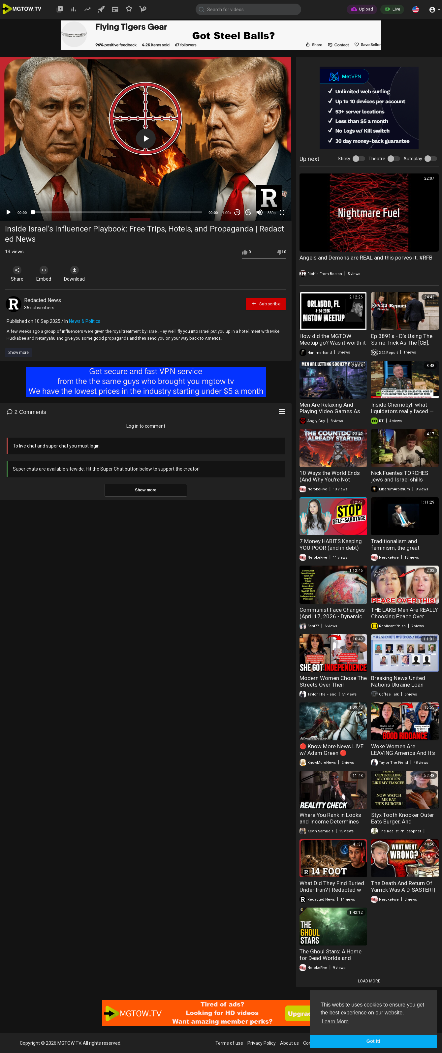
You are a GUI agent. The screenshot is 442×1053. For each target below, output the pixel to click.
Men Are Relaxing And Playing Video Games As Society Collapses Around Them (331, 414)
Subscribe (266, 303)
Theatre (376, 158)
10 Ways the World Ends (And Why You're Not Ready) (330, 479)
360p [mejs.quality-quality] (271, 213)
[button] (415, 9)
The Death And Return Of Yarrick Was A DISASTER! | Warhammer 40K (403, 890)
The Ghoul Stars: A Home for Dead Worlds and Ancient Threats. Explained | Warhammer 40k (332, 961)
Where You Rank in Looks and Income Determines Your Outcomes (330, 821)
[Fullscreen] (282, 212)
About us (289, 1043)
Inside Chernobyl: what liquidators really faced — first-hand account (402, 411)
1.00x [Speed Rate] (226, 213)
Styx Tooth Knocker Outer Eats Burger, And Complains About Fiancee (402, 821)
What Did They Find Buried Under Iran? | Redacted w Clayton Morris (332, 890)
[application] (145, 139)
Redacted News (42, 300)
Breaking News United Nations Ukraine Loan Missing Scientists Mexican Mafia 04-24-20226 (404, 688)
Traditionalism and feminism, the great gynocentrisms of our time (404, 548)
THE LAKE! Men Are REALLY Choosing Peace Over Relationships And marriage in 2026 (404, 619)
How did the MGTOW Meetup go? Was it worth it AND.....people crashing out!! (333, 346)
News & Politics (84, 321)
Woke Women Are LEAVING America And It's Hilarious (403, 753)
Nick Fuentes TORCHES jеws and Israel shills (399, 476)
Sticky (344, 158)
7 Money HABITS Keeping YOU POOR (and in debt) (331, 544)
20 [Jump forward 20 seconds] (248, 212)
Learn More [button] (335, 1021)
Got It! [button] (373, 1041)
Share (17, 274)
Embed (43, 274)
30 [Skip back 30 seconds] (237, 212)
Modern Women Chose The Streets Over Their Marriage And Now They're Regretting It (333, 688)
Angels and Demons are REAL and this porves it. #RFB (366, 257)
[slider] (117, 212)
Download (74, 274)
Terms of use (229, 1043)
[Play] (8, 212)
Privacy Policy (261, 1043)
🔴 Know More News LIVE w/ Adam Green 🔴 (331, 749)
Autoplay (412, 158)
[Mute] (259, 212)
